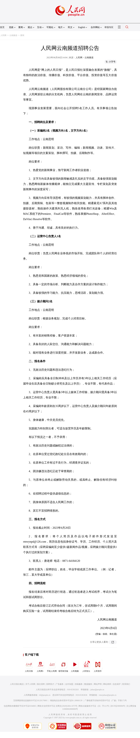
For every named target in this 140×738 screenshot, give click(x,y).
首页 (2, 27)
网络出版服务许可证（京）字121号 (94, 706)
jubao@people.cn (97, 690)
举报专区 (108, 27)
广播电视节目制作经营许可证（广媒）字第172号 (106, 700)
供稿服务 (79, 684)
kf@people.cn (44, 695)
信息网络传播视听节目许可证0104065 (20, 706)
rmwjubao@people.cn (107, 695)
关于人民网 (30, 684)
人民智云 (86, 666)
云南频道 (13, 35)
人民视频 (75, 666)
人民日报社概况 (17, 684)
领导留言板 (63, 666)
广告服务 (60, 684)
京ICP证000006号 (117, 706)
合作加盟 (69, 684)
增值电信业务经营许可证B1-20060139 (66, 700)
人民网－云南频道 (85, 57)
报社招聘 (41, 684)
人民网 (3, 35)
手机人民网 (52, 666)
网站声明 (98, 684)
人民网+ (40, 666)
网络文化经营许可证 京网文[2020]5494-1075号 (57, 706)
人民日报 (29, 666)
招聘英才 (50, 684)
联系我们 (126, 684)
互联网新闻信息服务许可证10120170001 (30, 700)
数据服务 (88, 684)
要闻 (22, 35)
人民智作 (98, 666)
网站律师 (107, 684)
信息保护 (117, 684)
